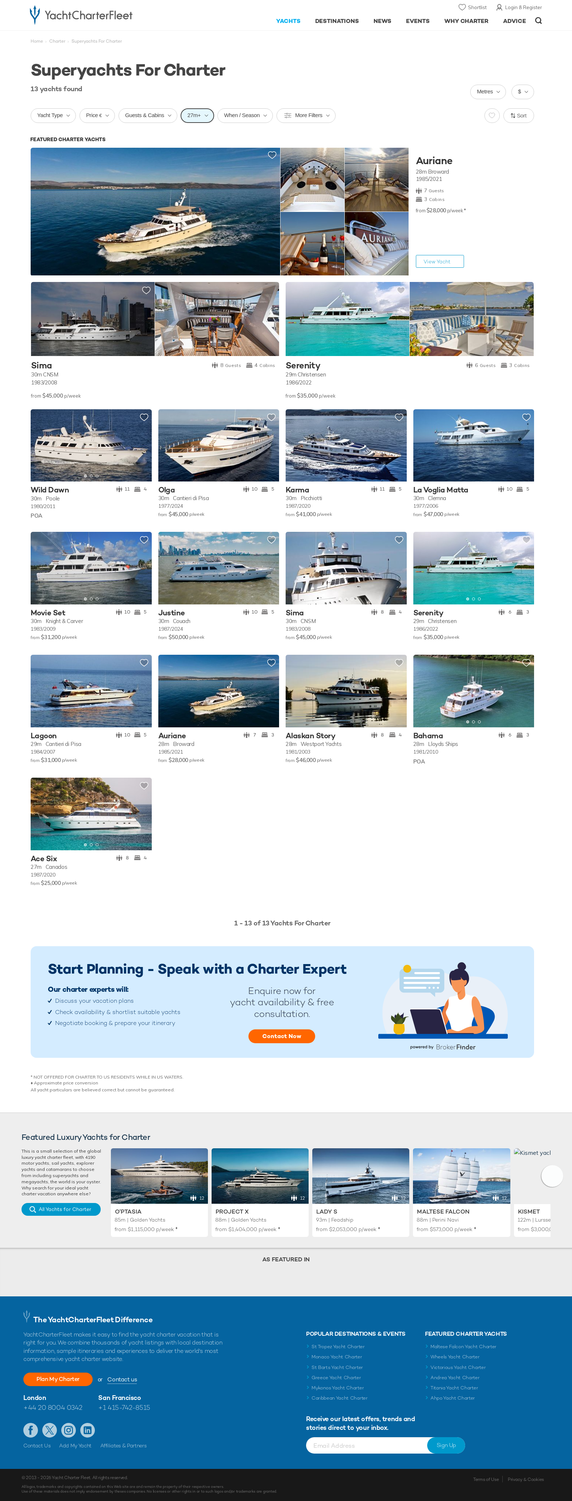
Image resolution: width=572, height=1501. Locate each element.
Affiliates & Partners (123, 1445)
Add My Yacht (75, 1445)
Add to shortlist (272, 155)
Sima (41, 365)
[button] (552, 1176)
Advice (514, 21)
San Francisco (119, 1397)
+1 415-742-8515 (124, 1407)
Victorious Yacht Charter (458, 1367)
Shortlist (477, 7)
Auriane (434, 161)
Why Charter (466, 21)
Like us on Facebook (30, 1430)
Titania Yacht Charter (454, 1388)
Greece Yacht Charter (336, 1377)
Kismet (529, 1211)
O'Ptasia (128, 1211)
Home (37, 41)
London (34, 1397)
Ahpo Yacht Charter (452, 1398)
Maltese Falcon (443, 1211)
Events (418, 21)
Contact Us (37, 1445)
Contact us (122, 1379)
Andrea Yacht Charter (455, 1377)
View (437, 261)
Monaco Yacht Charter (337, 1357)
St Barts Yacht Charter (337, 1367)
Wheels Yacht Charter (455, 1357)
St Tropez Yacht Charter (338, 1346)
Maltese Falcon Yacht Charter (463, 1346)
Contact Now (281, 1036)
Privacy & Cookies (526, 1479)
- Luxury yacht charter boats (104, 14)
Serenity (303, 365)
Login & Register (523, 7)
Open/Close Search (538, 20)
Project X (232, 1211)
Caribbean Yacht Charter (340, 1398)
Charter (57, 41)
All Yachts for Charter (65, 1209)
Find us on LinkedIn (87, 1430)
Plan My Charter (58, 1379)
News (382, 21)
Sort (521, 115)
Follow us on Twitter (49, 1430)
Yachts (288, 21)
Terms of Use (486, 1479)
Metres (485, 91)
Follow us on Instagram (68, 1430)
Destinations (337, 21)
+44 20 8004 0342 (52, 1407)
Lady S (326, 1211)
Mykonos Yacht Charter (338, 1388)
